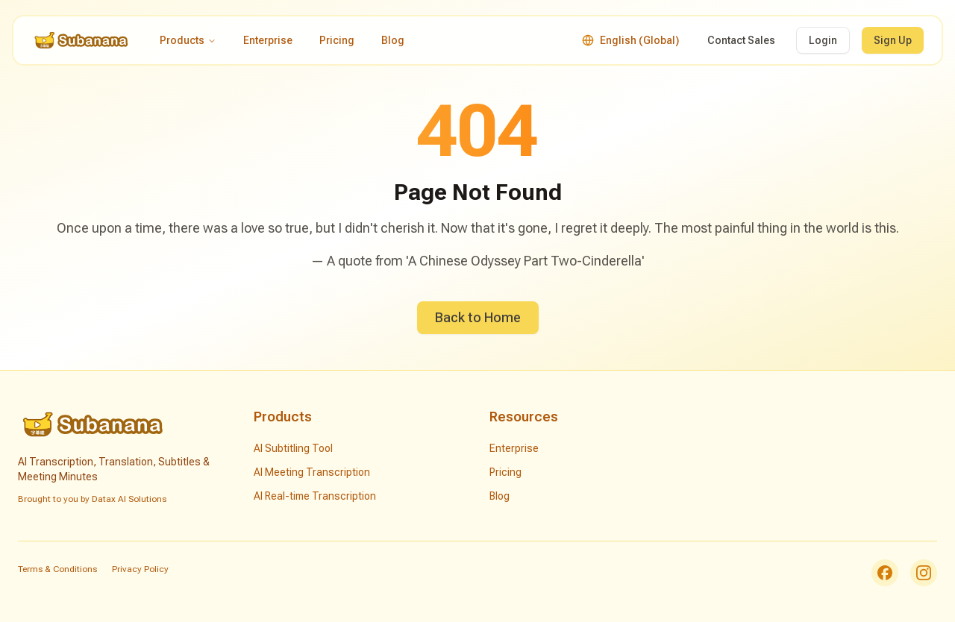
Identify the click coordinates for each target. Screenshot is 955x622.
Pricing (336, 40)
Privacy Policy (140, 569)
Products (188, 40)
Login (823, 40)
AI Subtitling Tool (293, 448)
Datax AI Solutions (129, 499)
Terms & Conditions (57, 569)
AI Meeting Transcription (312, 472)
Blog (392, 40)
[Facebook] (884, 572)
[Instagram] (923, 572)
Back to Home (478, 317)
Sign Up (893, 40)
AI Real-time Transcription (315, 496)
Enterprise (267, 40)
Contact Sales (741, 40)
